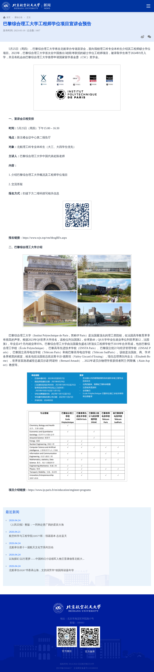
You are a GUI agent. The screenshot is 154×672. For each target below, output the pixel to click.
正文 (29, 17)
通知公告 (18, 17)
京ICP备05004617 (64, 668)
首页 (8, 17)
